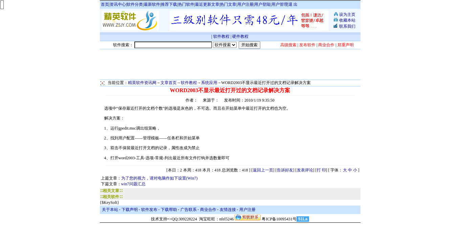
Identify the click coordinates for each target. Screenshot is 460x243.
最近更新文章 (207, 4)
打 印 (321, 170)
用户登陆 (262, 4)
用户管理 (279, 4)
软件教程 (221, 36)
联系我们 (347, 26)
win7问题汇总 (133, 184)
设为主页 (347, 14)
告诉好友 (285, 170)
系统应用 (209, 82)
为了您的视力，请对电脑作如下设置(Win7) (159, 178)
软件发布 (149, 209)
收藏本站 (347, 20)
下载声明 (130, 209)
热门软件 (186, 4)
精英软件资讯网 (142, 82)
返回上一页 (263, 170)
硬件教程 (240, 36)
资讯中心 (118, 4)
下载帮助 (169, 209)
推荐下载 (169, 4)
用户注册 (245, 4)
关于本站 (110, 209)
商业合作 (208, 209)
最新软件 (152, 4)
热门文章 (228, 4)
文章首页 (168, 82)
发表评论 (305, 170)
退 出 (293, 4)
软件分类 (135, 4)
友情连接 (228, 209)
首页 (105, 4)
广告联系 (188, 209)
